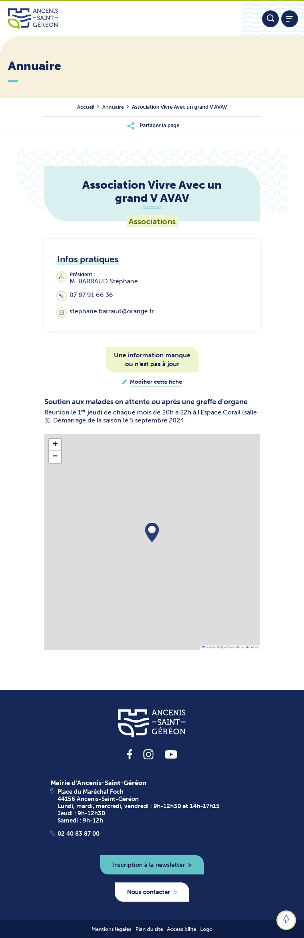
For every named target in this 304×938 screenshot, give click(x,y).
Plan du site (149, 929)
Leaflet (208, 647)
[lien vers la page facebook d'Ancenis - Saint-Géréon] (129, 757)
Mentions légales (111, 929)
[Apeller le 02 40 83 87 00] (152, 833)
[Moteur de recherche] (270, 18)
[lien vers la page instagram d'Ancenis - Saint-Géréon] (148, 757)
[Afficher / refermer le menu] (289, 18)
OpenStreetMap (230, 647)
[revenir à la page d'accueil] (151, 723)
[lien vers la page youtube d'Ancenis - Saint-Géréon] (171, 756)
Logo (206, 929)
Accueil (85, 107)
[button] (152, 532)
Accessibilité (181, 929)
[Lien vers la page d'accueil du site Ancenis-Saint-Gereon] (121, 18)
